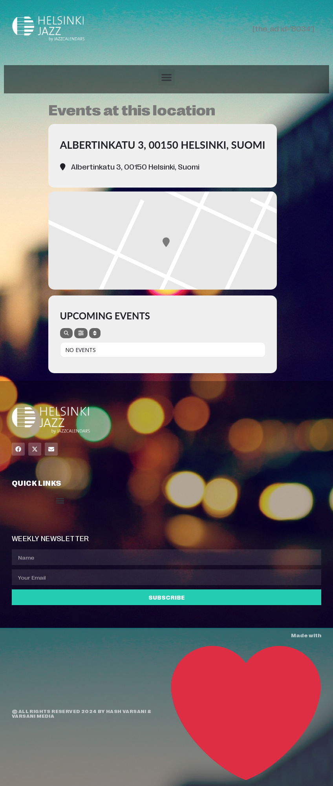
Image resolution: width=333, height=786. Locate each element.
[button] (166, 77)
